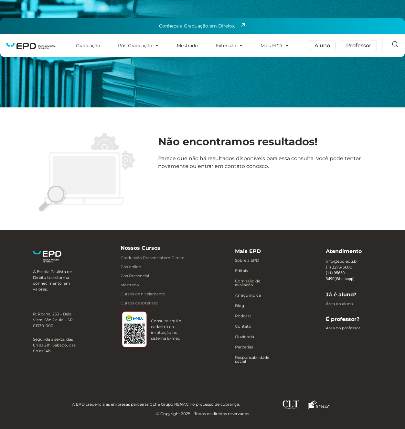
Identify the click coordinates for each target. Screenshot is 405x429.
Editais (241, 271)
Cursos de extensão (139, 303)
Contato (243, 326)
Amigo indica (248, 295)
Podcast (243, 316)
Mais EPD (275, 45)
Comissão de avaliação (247, 283)
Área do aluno (339, 304)
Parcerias (244, 347)
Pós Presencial (135, 275)
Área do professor (343, 328)
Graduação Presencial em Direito (153, 257)
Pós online (131, 266)
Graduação (88, 46)
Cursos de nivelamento (143, 294)
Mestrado (187, 46)
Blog (239, 306)
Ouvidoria (244, 337)
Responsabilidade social (252, 359)
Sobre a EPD (247, 260)
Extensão (229, 45)
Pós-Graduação (138, 45)
